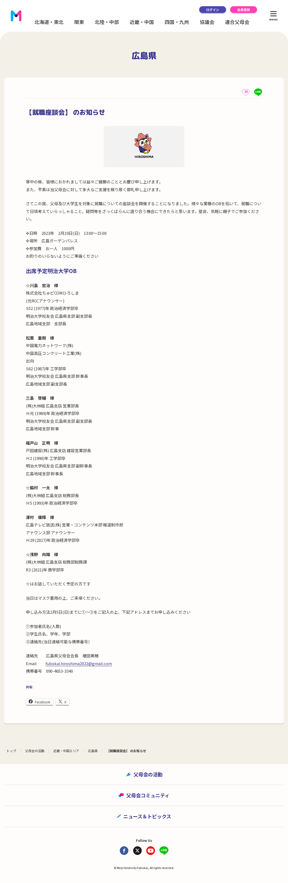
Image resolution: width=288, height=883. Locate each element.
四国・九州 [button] (177, 21)
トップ (11, 750)
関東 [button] (79, 21)
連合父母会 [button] (237, 21)
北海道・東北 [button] (49, 21)
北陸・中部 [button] (107, 21)
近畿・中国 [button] (142, 21)
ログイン (212, 9)
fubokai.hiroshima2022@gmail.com (78, 663)
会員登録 (243, 9)
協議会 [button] (207, 21)
